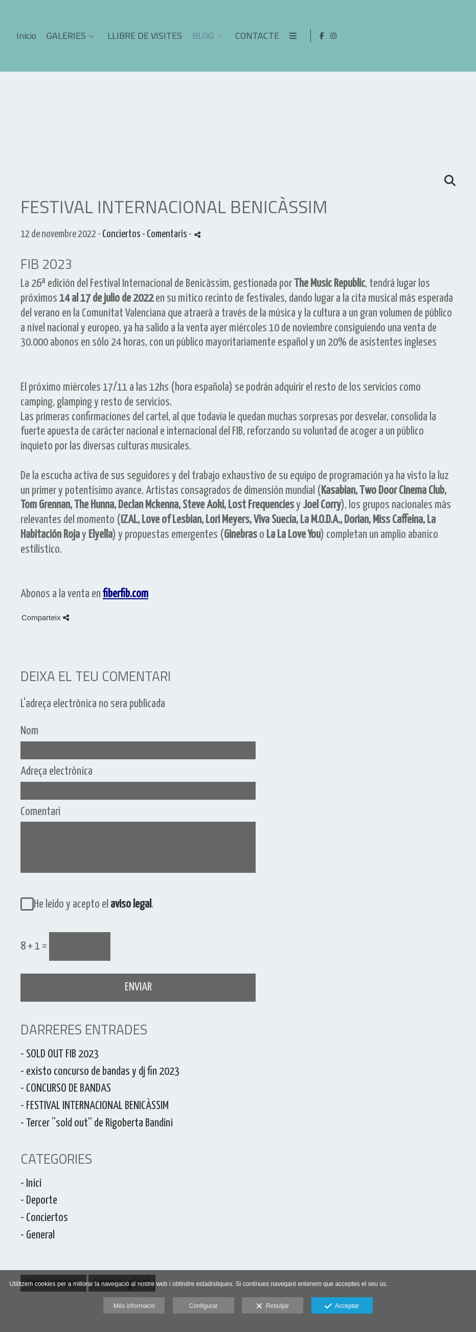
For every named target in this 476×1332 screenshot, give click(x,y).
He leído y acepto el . (91, 904)
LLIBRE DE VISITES (323, 36)
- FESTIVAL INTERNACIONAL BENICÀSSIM (94, 1106)
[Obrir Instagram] (460, 36)
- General (37, 1235)
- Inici (30, 1183)
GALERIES (245, 36)
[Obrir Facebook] (448, 36)
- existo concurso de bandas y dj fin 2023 (99, 1071)
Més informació (134, 1306)
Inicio (205, 36)
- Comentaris (165, 234)
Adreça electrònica (56, 771)
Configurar (203, 1306)
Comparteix (45, 617)
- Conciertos (44, 1218)
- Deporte (38, 1200)
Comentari (40, 812)
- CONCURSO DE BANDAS (65, 1088)
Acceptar (342, 1306)
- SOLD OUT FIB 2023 (59, 1054)
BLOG (382, 36)
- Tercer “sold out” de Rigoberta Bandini (96, 1123)
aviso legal (130, 904)
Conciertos (121, 234)
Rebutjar (272, 1306)
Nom (29, 731)
